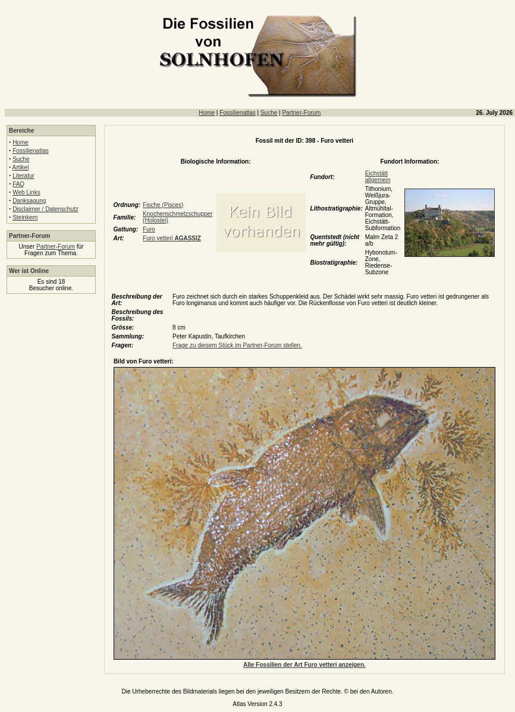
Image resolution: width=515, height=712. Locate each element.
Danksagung (29, 200)
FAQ (18, 184)
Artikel (20, 167)
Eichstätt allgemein (378, 176)
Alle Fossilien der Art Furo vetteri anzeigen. (304, 664)
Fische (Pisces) (163, 205)
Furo (149, 229)
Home (207, 112)
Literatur (23, 175)
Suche (268, 112)
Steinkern (24, 217)
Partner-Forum (301, 112)
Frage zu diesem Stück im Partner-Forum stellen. (237, 345)
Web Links (26, 192)
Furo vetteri (172, 238)
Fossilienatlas (237, 112)
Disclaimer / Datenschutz (45, 209)
